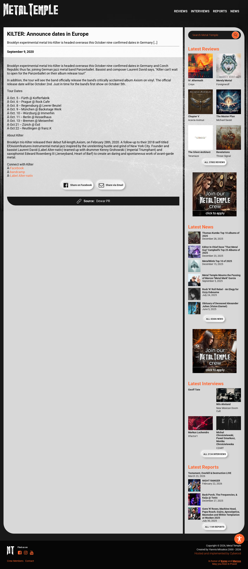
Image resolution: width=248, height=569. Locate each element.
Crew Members (15, 560)
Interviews (200, 11)
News (234, 11)
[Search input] (211, 35)
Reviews (180, 11)
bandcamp (17, 172)
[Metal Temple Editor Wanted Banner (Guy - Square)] (215, 372)
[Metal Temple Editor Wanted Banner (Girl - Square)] (215, 215)
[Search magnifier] (235, 35)
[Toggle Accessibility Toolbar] (239, 538)
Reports (220, 11)
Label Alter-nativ (21, 175)
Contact (29, 560)
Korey (224, 561)
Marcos (237, 561)
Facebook (17, 168)
